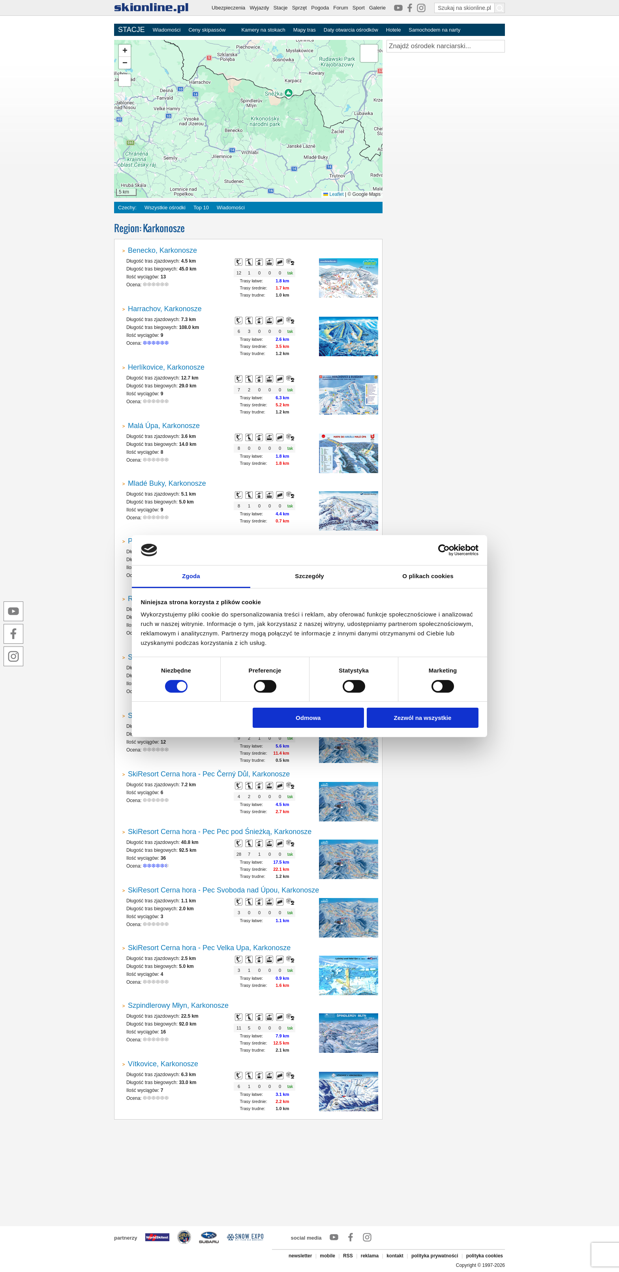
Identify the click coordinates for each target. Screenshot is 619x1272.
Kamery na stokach (263, 30)
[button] (125, 51)
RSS (348, 1256)
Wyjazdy (259, 8)
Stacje (280, 8)
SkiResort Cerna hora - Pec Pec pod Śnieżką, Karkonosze (219, 832)
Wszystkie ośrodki (165, 207)
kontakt (394, 1256)
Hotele (393, 30)
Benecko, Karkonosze (162, 250)
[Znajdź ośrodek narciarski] (445, 46)
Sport (359, 8)
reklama (370, 1256)
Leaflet (333, 194)
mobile (327, 1256)
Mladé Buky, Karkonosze (167, 483)
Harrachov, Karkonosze (165, 309)
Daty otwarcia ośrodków (351, 30)
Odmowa (308, 717)
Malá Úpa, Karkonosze (164, 426)
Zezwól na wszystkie (422, 717)
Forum (340, 8)
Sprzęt (299, 8)
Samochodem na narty (434, 30)
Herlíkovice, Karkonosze (166, 367)
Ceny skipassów (206, 30)
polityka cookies (484, 1256)
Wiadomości (167, 30)
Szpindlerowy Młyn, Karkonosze (178, 1005)
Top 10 (201, 207)
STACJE (131, 30)
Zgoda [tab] (191, 576)
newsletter (300, 1256)
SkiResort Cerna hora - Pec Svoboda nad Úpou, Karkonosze (223, 890)
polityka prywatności (434, 1256)
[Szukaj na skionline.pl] (500, 8)
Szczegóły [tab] (309, 576)
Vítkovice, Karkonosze (163, 1064)
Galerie (377, 8)
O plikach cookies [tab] (427, 576)
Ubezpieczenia (228, 8)
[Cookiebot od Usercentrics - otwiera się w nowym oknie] (443, 550)
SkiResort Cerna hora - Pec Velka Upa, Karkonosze (209, 948)
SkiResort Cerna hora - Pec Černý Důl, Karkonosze (209, 774)
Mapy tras (304, 30)
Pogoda (320, 8)
